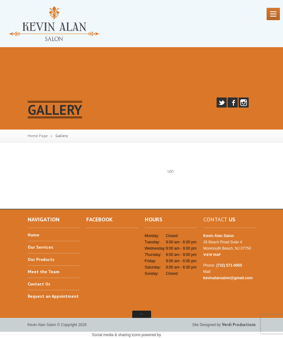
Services (40, 247)
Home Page (38, 135)
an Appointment (53, 296)
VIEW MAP (212, 254)
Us (39, 284)
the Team (43, 271)
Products (41, 259)
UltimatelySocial (176, 334)
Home (33, 235)
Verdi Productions (239, 324)
